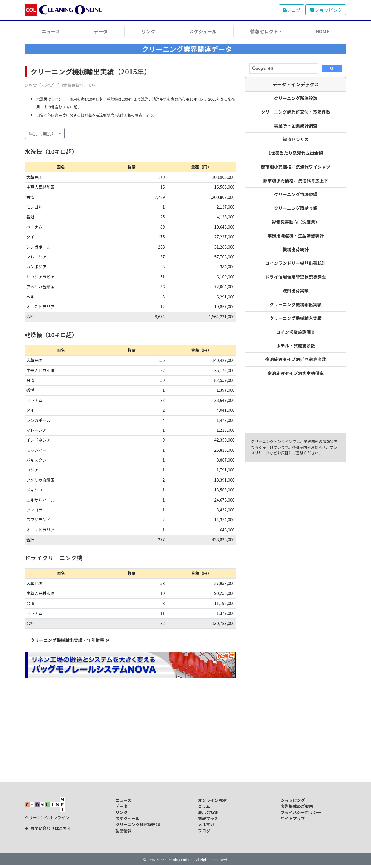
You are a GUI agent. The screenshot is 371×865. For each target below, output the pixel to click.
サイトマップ (293, 818)
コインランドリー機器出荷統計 (295, 263)
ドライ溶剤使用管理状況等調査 (295, 277)
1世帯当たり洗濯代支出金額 (295, 153)
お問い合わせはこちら (48, 828)
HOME (322, 31)
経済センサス (296, 139)
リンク (148, 31)
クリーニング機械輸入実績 (296, 318)
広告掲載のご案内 (297, 806)
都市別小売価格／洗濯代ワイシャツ (295, 167)
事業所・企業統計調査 (295, 126)
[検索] (283, 68)
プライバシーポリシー (301, 812)
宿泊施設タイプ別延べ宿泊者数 (295, 359)
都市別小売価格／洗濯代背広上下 (295, 180)
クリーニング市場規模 (295, 194)
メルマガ (206, 824)
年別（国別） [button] (42, 133)
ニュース (51, 31)
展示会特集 (208, 812)
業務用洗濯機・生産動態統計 (296, 235)
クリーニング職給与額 (295, 208)
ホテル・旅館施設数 (295, 346)
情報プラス (208, 818)
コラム (204, 806)
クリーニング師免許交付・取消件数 (295, 112)
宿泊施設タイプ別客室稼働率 (296, 373)
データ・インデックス (295, 84)
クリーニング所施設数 (295, 98)
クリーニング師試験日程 (137, 824)
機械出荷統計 (296, 249)
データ (101, 31)
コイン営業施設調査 (295, 332)
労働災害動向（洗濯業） (296, 222)
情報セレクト (264, 31)
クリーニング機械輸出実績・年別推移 (70, 640)
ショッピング (325, 9)
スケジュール (203, 31)
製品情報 (123, 830)
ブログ (292, 9)
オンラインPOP (212, 800)
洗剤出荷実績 (296, 290)
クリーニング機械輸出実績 (296, 304)
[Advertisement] (185, 739)
